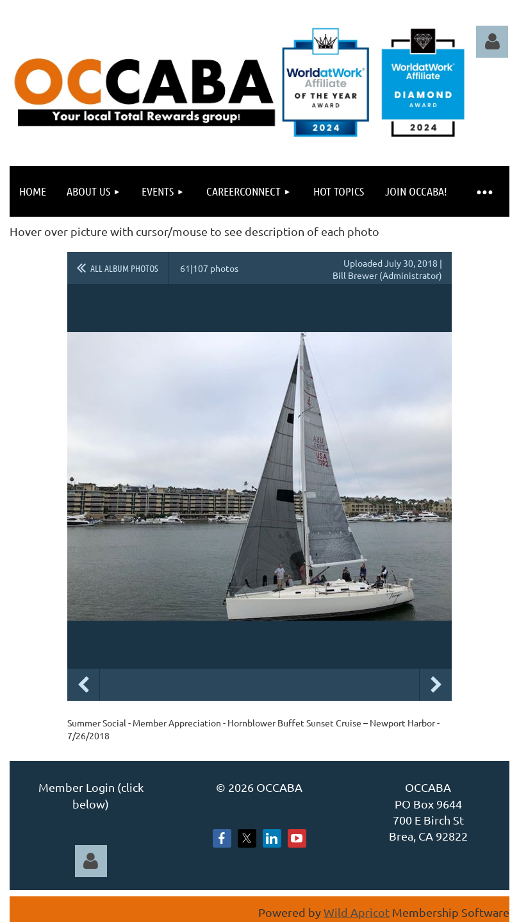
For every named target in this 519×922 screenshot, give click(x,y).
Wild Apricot (357, 912)
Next (436, 685)
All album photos (124, 268)
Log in (492, 42)
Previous (83, 685)
